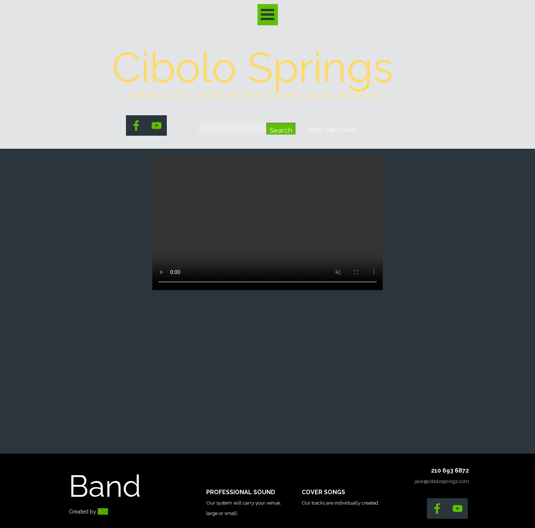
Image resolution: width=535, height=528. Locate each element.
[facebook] (136, 125)
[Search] (232, 130)
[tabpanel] (253, 95)
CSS (103, 511)
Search (281, 130)
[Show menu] (267, 14)
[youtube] (156, 125)
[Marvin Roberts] (267, 223)
